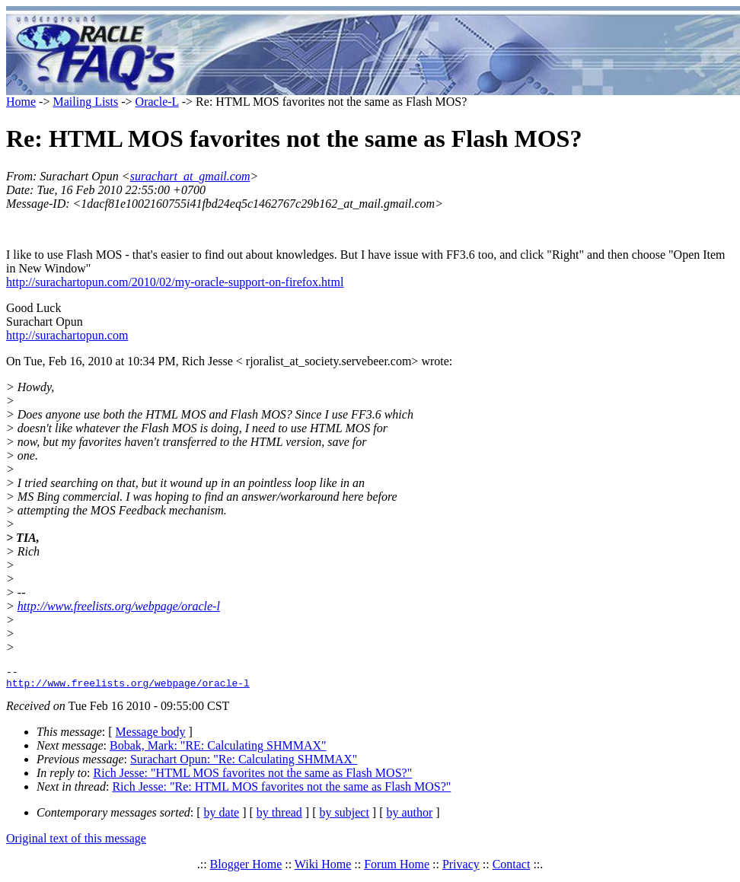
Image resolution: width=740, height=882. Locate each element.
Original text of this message (76, 842)
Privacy (461, 868)
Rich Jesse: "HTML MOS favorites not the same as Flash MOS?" (253, 777)
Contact (512, 868)
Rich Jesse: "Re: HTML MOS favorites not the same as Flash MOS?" (281, 791)
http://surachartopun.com (67, 335)
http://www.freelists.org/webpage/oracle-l (119, 606)
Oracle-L (157, 101)
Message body (151, 736)
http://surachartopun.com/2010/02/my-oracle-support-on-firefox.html (174, 281)
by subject (344, 816)
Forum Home (396, 868)
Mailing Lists (85, 101)
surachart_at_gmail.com (190, 176)
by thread (279, 816)
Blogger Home (246, 868)
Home (21, 101)
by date (222, 816)
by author (409, 816)
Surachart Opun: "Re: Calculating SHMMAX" (243, 763)
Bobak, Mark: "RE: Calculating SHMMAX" (218, 749)
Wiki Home (323, 868)
